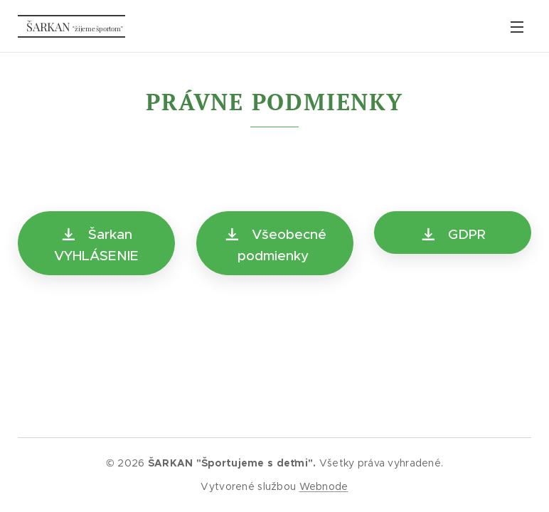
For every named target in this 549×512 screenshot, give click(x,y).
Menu (517, 27)
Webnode (323, 486)
